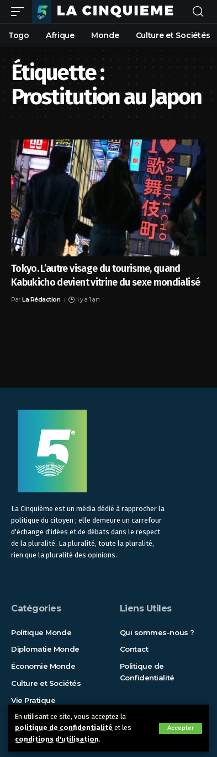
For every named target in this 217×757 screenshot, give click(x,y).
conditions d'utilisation (57, 739)
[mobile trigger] (20, 11)
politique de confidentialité (64, 727)
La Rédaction (41, 299)
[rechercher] (198, 11)
